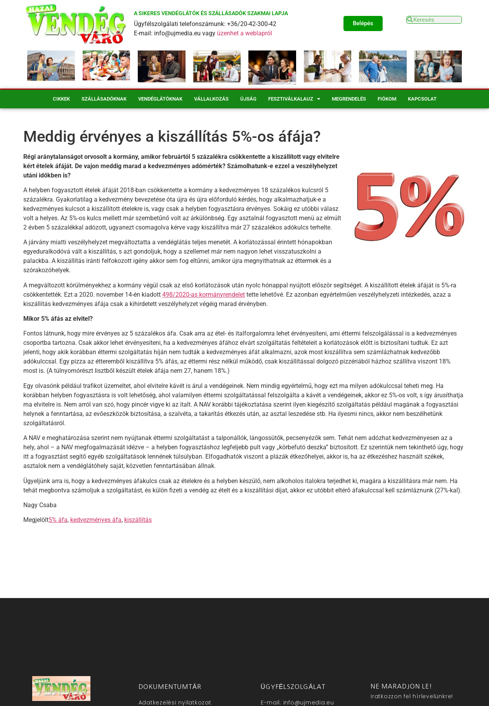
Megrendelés (349, 99)
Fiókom (387, 99)
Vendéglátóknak (160, 99)
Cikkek (61, 99)
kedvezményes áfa (95, 519)
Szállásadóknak (104, 99)
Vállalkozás (211, 99)
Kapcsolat (422, 99)
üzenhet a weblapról (244, 33)
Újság (248, 99)
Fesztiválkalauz (294, 98)
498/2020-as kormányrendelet (203, 294)
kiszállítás (138, 519)
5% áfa (58, 519)
